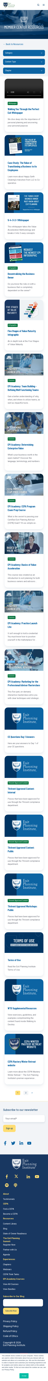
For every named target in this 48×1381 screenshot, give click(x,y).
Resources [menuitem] (8, 1218)
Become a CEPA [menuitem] (10, 1214)
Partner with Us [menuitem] (10, 1249)
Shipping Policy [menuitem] (11, 1326)
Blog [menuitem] (5, 1228)
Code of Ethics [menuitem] (10, 1336)
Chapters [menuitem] (7, 1264)
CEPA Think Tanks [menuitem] (11, 1274)
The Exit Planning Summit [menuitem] (11, 1240)
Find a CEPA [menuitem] (8, 1209)
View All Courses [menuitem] (10, 1284)
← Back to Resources (13, 44)
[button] (38, 5)
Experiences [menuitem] (9, 1259)
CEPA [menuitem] (5, 1204)
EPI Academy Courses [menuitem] (13, 1279)
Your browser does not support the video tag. (24, 88)
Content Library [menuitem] (10, 1224)
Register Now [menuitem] (9, 1245)
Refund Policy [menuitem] (10, 1331)
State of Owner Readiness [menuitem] (15, 1233)
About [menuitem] (6, 1194)
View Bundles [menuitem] (9, 1289)
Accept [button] (24, 1376)
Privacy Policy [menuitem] (10, 1321)
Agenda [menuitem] (6, 1254)
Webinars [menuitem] (7, 1269)
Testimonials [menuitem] (9, 1199)
